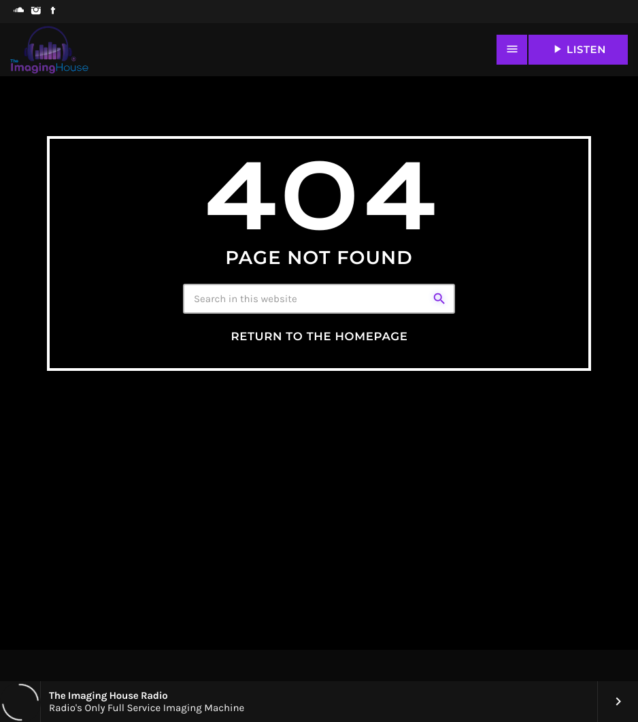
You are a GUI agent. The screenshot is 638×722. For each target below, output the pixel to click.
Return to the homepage (319, 337)
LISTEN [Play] (578, 49)
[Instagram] (36, 11)
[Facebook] (53, 11)
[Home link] (49, 49)
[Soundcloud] (19, 11)
